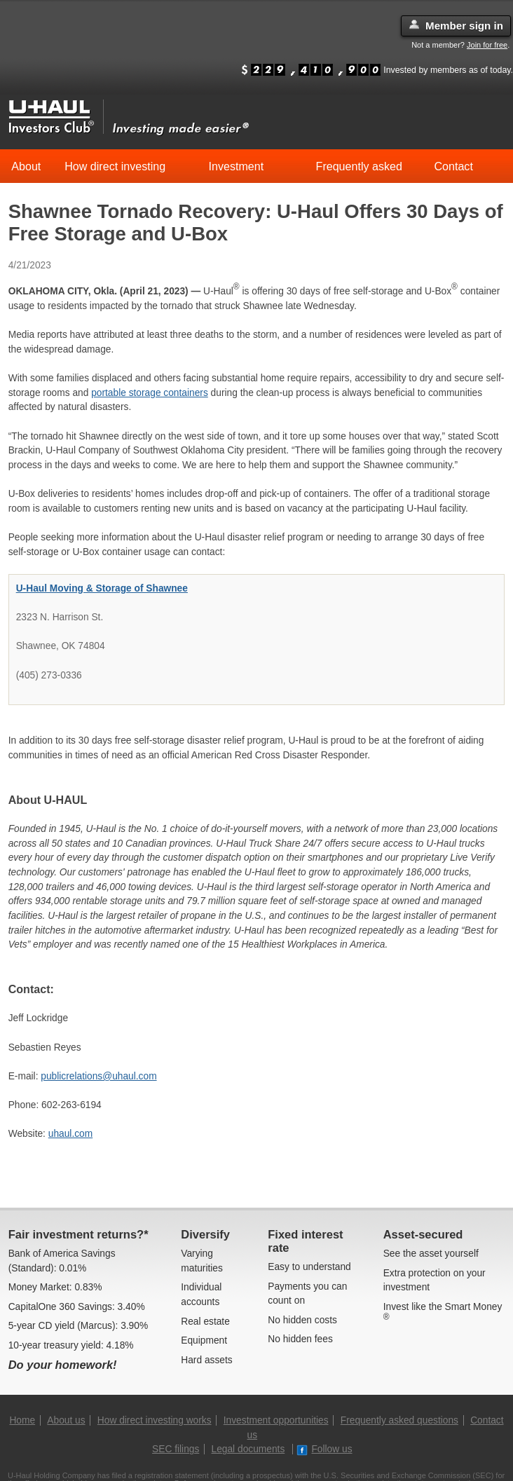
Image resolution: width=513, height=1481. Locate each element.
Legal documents (248, 1449)
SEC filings (175, 1449)
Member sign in (456, 25)
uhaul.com (70, 1133)
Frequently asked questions (399, 1420)
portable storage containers (149, 393)
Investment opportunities (276, 1420)
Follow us (324, 1449)
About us (66, 1420)
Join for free (487, 45)
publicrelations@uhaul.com (98, 1076)
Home (22, 1420)
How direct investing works (154, 1420)
